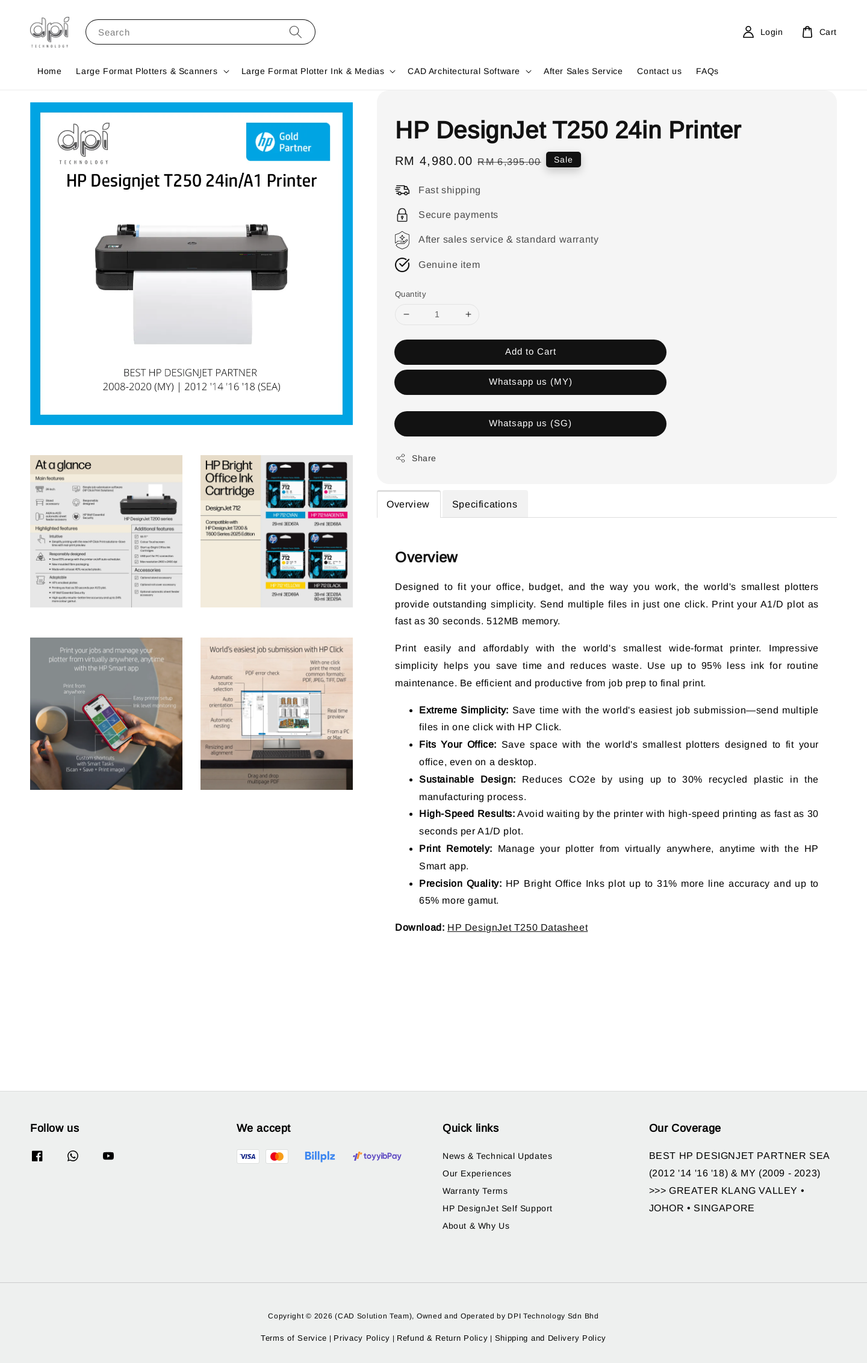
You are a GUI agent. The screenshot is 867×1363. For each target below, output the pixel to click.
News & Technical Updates (497, 1156)
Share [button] (416, 458)
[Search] (295, 31)
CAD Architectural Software (464, 71)
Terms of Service (294, 1338)
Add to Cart (530, 351)
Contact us (659, 71)
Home (49, 71)
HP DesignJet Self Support (498, 1208)
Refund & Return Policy (442, 1338)
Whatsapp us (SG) (530, 423)
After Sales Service (583, 71)
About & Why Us (476, 1226)
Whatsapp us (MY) (531, 381)
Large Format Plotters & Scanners (146, 71)
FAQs (707, 71)
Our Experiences (477, 1173)
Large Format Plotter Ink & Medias (313, 71)
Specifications (484, 504)
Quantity (410, 294)
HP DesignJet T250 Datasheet (517, 927)
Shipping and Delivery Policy (551, 1338)
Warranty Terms (475, 1191)
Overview (408, 504)
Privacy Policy (362, 1338)
